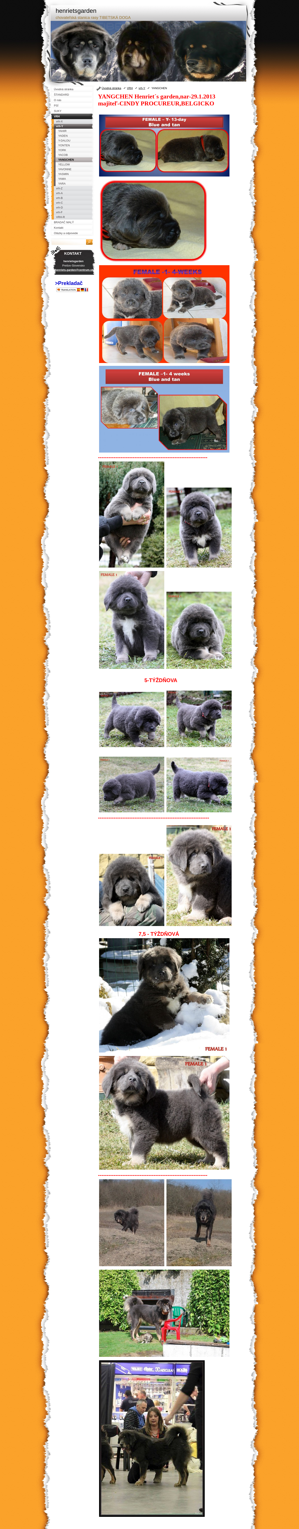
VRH (130, 88)
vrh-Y (142, 88)
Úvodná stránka (111, 88)
